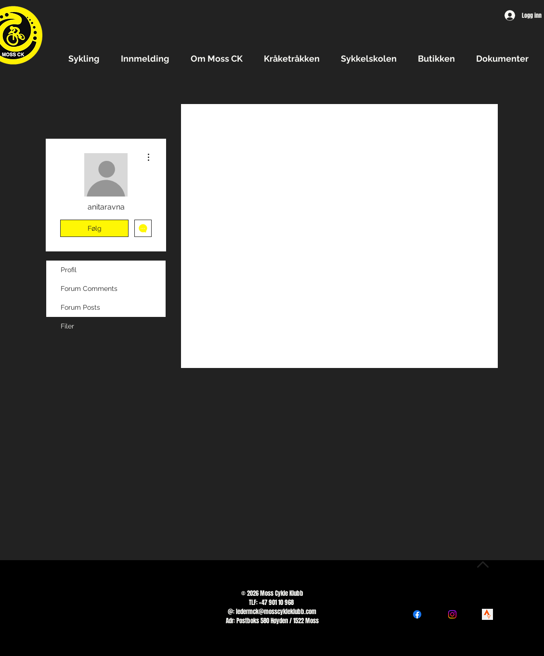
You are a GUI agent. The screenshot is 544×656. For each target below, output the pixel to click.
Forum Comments (89, 288)
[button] (87, 59)
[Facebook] (417, 614)
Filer (67, 326)
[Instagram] (452, 614)
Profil (69, 270)
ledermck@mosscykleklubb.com (276, 611)
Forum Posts (80, 307)
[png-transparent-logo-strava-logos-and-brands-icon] (487, 614)
